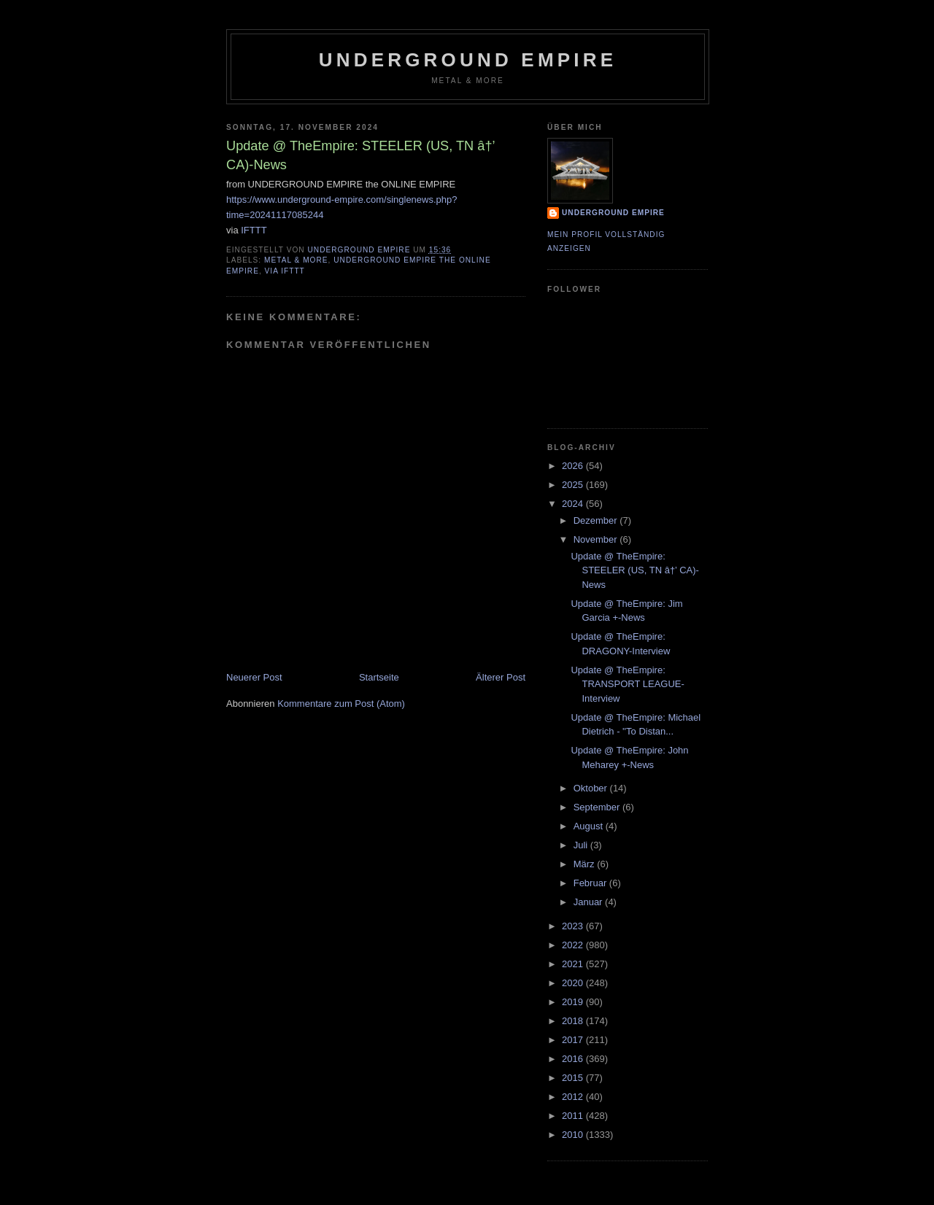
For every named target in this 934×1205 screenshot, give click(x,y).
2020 (574, 982)
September (598, 807)
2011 (574, 1115)
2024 (574, 503)
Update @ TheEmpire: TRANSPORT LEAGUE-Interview (627, 684)
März (586, 864)
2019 (574, 1001)
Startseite (379, 677)
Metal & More (296, 260)
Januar (589, 901)
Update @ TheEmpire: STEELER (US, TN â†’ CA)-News (634, 570)
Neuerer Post (254, 677)
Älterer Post (500, 677)
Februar (591, 882)
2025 (574, 484)
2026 (574, 465)
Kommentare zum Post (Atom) (341, 703)
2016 (574, 1058)
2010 (574, 1134)
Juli (582, 845)
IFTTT (253, 230)
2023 (574, 926)
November (597, 539)
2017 (574, 1039)
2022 (574, 944)
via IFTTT (285, 271)
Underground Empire (468, 60)
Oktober (592, 788)
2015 (574, 1077)
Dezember (597, 520)
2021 (574, 963)
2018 (574, 1020)
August (590, 826)
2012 (574, 1096)
